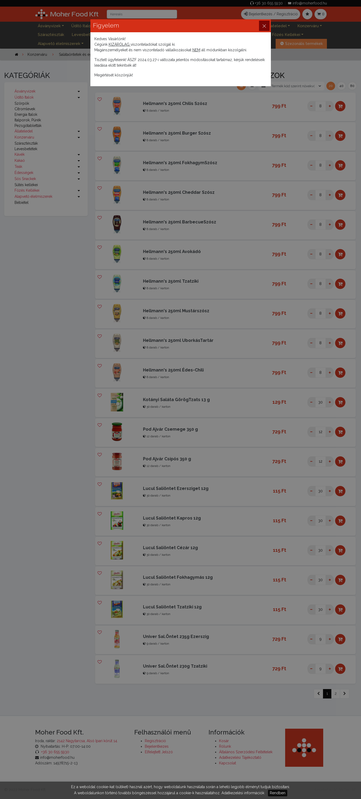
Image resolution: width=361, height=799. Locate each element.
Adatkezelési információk (242, 793)
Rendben (277, 793)
